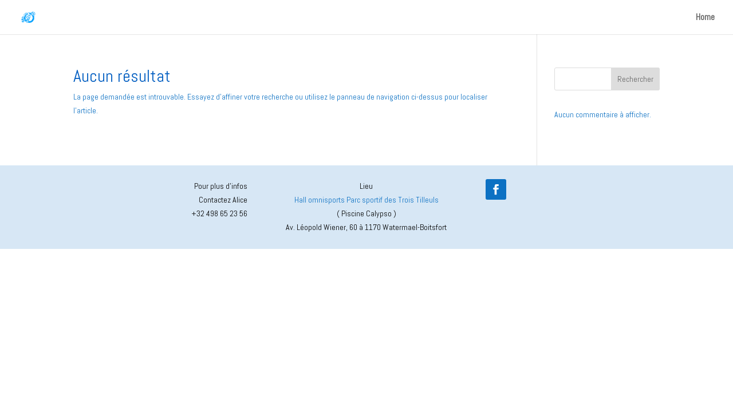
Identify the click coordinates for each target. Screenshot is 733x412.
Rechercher (635, 79)
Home (705, 18)
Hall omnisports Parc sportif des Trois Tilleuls (366, 200)
